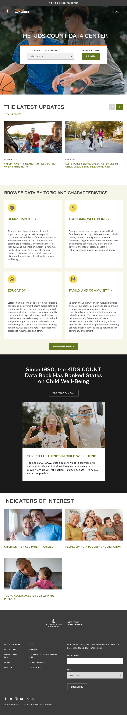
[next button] (119, 107)
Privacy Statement (38, 662)
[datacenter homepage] (22, 11)
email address (74, 655)
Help (31, 644)
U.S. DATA (90, 56)
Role (69, 670)
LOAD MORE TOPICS (63, 346)
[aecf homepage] (7, 11)
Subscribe (77, 686)
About (7, 662)
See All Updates (12, 114)
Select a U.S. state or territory (42, 51)
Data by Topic (10, 649)
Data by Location (12, 644)
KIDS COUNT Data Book (63, 393)
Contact (33, 649)
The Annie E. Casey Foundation (63, 3)
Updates (8, 667)
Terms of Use (35, 667)
